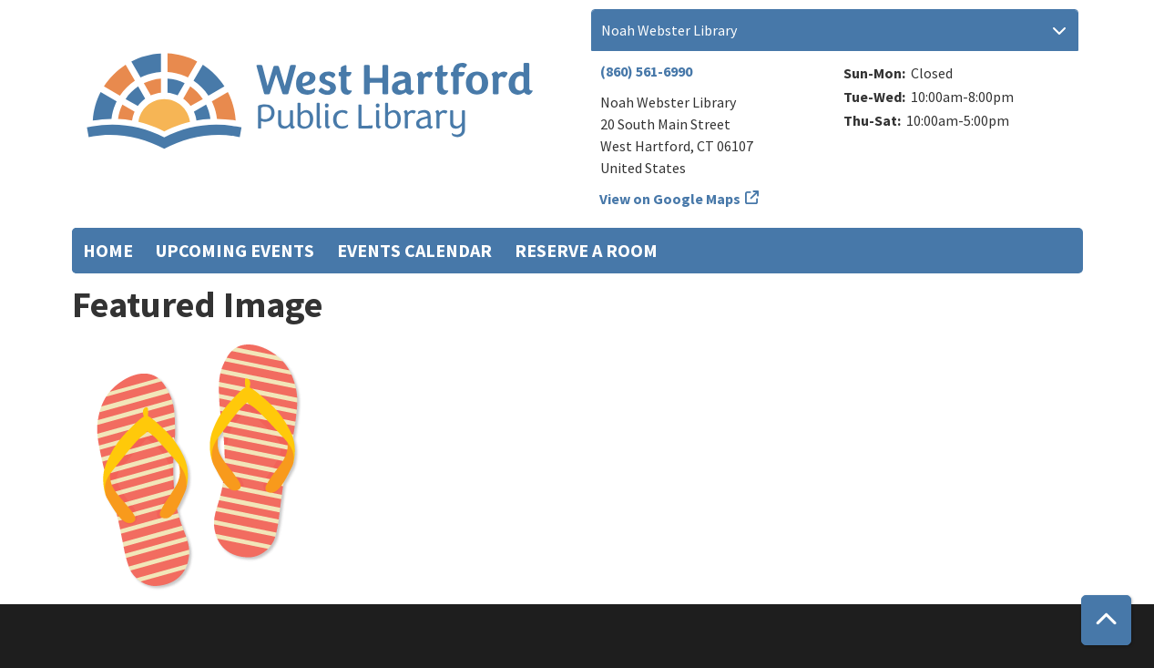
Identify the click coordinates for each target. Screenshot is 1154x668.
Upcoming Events (235, 250)
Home (108, 250)
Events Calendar (414, 250)
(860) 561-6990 (646, 71)
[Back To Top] (1106, 620)
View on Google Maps (670, 199)
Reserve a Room (586, 250)
